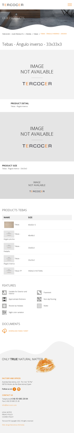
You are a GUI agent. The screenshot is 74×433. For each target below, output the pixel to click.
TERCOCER (6, 34)
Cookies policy (7, 417)
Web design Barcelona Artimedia (13, 425)
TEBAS (36, 34)
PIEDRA (28, 34)
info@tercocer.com (9, 405)
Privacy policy (7, 415)
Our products (18, 34)
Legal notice (7, 412)
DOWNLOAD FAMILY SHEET (18, 331)
